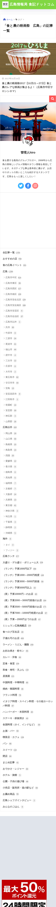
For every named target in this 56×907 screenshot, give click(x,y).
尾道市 (11, 344)
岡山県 (11, 433)
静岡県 (11, 527)
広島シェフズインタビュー (19, 800)
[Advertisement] (28, 220)
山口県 (11, 439)
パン (7, 744)
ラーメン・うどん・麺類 (18, 645)
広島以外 (10, 427)
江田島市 (12, 399)
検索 (52, 99)
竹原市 (11, 333)
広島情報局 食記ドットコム (28, 4)
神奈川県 (12, 511)
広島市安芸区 (15, 311)
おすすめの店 (12, 259)
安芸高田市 (13, 394)
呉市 (10, 327)
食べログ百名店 (13, 632)
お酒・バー (11, 731)
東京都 (11, 505)
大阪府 (11, 494)
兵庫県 (11, 500)
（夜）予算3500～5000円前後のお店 (24, 607)
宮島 (10, 388)
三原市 (11, 338)
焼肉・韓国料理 (13, 689)
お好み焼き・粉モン (16, 651)
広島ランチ (11, 556)
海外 (7, 539)
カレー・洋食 (12, 657)
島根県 (11, 444)
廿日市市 (12, 383)
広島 (8, 271)
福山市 (11, 349)
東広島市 (12, 377)
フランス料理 (12, 695)
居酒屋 (8, 676)
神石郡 (11, 416)
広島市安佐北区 (16, 300)
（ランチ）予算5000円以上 (19, 588)
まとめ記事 (11, 762)
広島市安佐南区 (16, 305)
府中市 (11, 355)
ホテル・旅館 (12, 775)
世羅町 (11, 405)
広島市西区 (13, 288)
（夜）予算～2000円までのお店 (22, 619)
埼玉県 (11, 516)
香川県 (11, 467)
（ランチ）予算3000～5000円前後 (23, 581)
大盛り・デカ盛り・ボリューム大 (23, 562)
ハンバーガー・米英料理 (18, 712)
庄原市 (11, 366)
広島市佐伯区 (15, 316)
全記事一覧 (11, 253)
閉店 (7, 756)
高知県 (11, 478)
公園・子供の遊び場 (16, 781)
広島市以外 (13, 322)
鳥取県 (11, 450)
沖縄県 (11, 533)
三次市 (11, 360)
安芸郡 (11, 410)
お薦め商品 (11, 794)
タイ (10, 545)
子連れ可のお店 (13, 638)
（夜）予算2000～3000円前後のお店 (24, 600)
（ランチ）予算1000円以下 (19, 569)
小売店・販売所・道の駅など (20, 788)
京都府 (11, 489)
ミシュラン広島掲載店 (17, 625)
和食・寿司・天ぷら (16, 670)
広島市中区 (13, 278)
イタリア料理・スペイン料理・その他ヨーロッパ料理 (28, 704)
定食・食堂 (11, 663)
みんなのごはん (13, 807)
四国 (10, 455)
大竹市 (11, 372)
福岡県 (11, 483)
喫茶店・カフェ (13, 737)
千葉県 (11, 522)
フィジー (12, 550)
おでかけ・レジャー (16, 769)
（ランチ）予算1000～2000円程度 (23, 575)
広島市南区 (13, 294)
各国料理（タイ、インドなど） (22, 725)
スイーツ (10, 750)
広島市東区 (13, 283)
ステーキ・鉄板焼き (16, 718)
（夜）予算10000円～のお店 (20, 594)
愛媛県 (11, 461)
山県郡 (11, 421)
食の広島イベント (14, 265)
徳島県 (11, 472)
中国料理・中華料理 (16, 682)
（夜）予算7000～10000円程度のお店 (25, 613)
